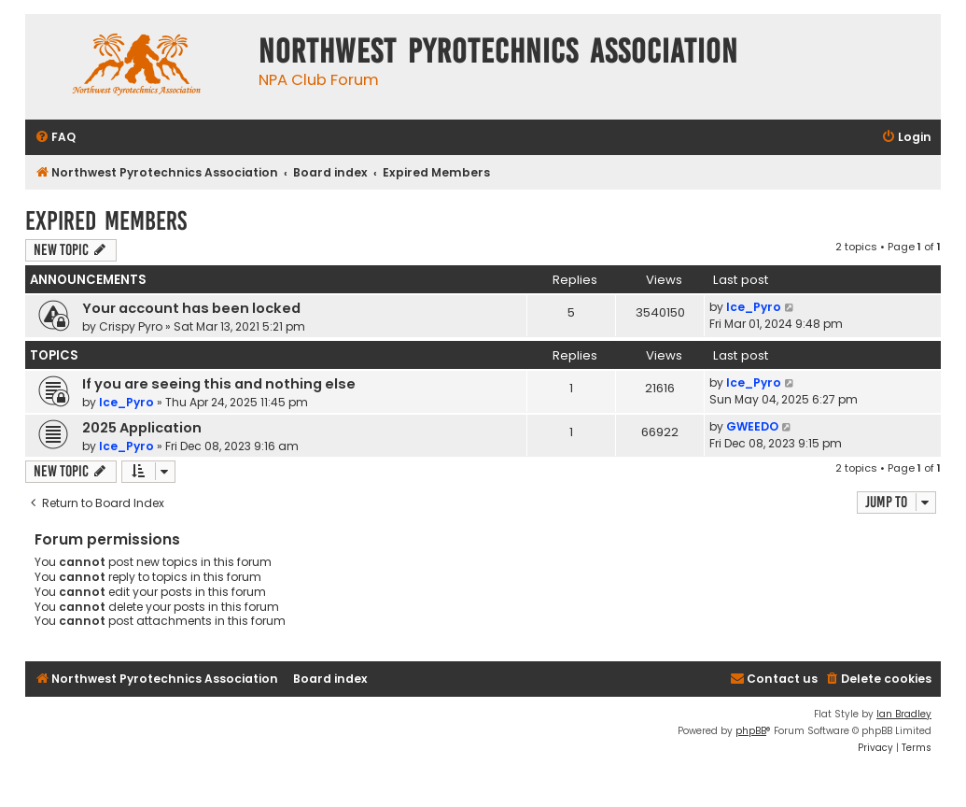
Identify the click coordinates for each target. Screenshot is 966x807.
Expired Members (106, 220)
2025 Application (142, 427)
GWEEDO (752, 426)
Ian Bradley (903, 714)
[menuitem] (55, 137)
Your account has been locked (191, 308)
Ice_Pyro (753, 307)
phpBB (750, 731)
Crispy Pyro (130, 326)
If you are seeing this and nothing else (219, 384)
